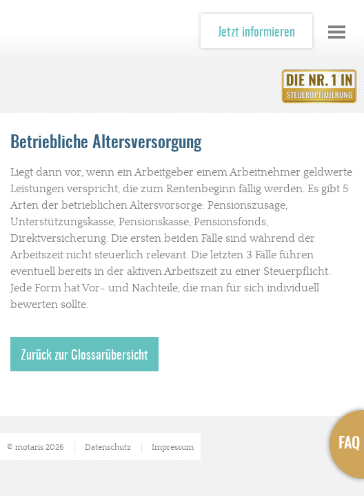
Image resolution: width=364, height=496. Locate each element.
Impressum (173, 447)
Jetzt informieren (256, 33)
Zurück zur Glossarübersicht (84, 356)
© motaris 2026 (35, 447)
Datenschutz (108, 447)
